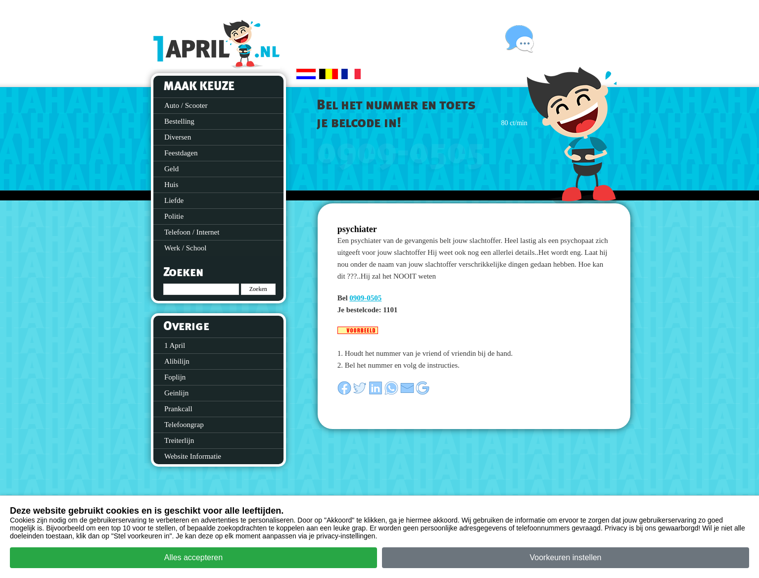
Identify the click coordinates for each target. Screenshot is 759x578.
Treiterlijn (179, 440)
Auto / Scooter (186, 105)
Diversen (177, 137)
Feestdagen (180, 153)
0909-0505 (365, 298)
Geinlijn (176, 393)
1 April (174, 345)
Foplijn (175, 377)
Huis (171, 185)
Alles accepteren (193, 557)
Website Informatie (192, 456)
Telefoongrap (184, 425)
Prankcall (178, 409)
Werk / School (185, 248)
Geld (171, 169)
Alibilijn (177, 361)
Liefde (174, 200)
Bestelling (179, 121)
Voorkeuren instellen (566, 557)
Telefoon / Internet (191, 232)
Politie (174, 216)
